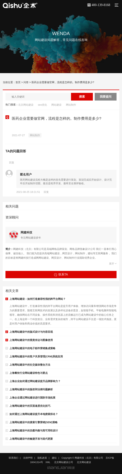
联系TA (61, 274)
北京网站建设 (26, 104)
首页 (18, 82)
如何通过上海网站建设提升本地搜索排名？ (33, 414)
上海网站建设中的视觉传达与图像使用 (31, 340)
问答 (26, 82)
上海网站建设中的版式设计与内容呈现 (31, 331)
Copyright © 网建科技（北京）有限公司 (82, 457)
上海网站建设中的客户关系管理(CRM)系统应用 (36, 356)
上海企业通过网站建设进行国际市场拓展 (32, 397)
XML (48, 462)
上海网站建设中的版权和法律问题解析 (31, 389)
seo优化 (42, 104)
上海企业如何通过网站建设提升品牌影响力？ (34, 381)
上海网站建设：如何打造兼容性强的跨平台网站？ (37, 298)
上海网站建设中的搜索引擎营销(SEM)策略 (33, 422)
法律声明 (28, 457)
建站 (54, 457)
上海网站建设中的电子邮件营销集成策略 (32, 348)
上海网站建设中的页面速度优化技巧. (30, 405)
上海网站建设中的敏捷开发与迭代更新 (31, 438)
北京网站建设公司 (63, 462)
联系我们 (13, 457)
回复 (11, 162)
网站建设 (56, 104)
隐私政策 (42, 457)
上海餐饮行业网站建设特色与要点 (28, 372)
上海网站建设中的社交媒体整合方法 (29, 364)
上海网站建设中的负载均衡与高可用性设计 (33, 430)
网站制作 (71, 104)
